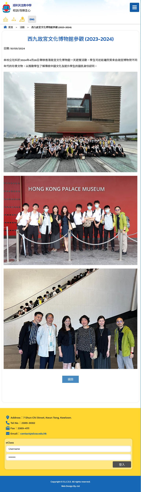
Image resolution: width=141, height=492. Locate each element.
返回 (70, 379)
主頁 (12, 19)
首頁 (10, 27)
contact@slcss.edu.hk (33, 433)
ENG (32, 19)
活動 (22, 27)
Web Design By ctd (70, 486)
